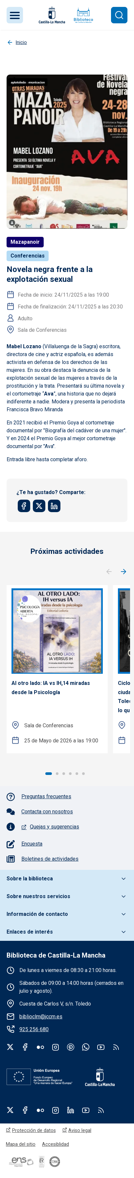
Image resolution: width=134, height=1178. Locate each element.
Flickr (40, 1047)
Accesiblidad (55, 1144)
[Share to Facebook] (24, 506)
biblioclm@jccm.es (40, 1016)
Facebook (25, 1047)
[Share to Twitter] (39, 506)
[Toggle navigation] (15, 15)
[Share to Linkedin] (54, 506)
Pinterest (70, 1047)
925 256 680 (34, 1029)
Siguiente (123, 572)
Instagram (55, 1047)
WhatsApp (85, 1047)
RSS (100, 1110)
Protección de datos (34, 1130)
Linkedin (70, 1110)
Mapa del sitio (20, 1144)
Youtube (100, 1047)
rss (115, 1047)
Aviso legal (79, 1130)
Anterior (109, 572)
